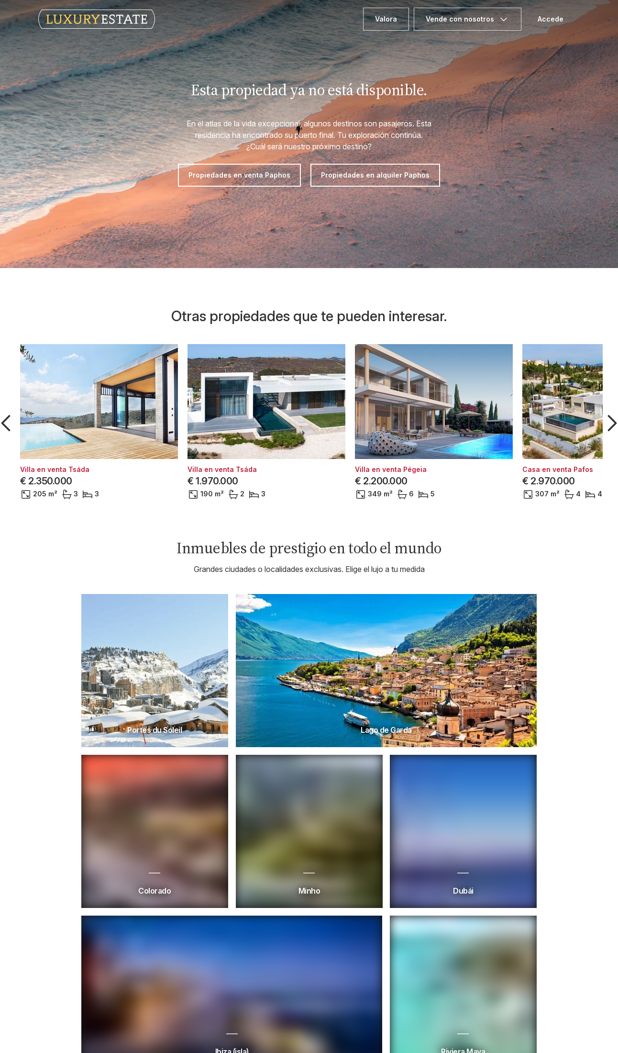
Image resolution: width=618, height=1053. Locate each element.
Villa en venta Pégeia (391, 469)
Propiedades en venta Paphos (239, 175)
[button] (7, 423)
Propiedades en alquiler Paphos (375, 175)
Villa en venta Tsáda (54, 469)
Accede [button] (550, 19)
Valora (386, 19)
